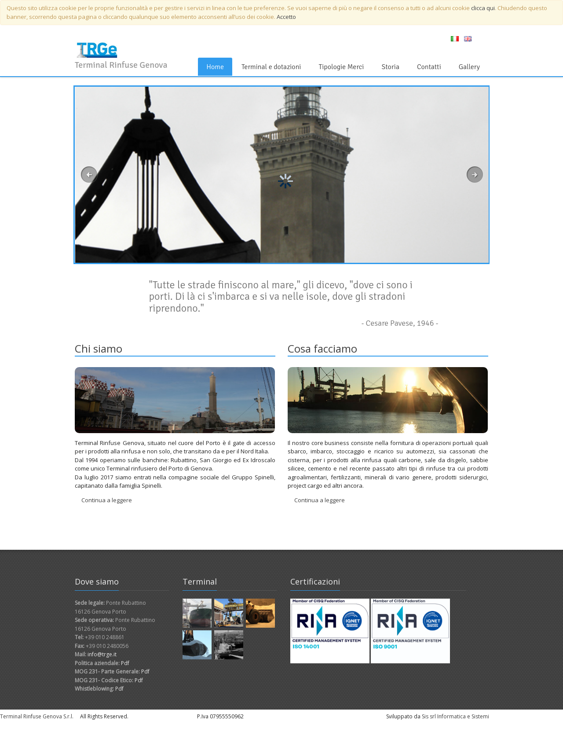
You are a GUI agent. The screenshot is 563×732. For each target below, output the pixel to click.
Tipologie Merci (341, 67)
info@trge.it (102, 654)
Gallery (469, 67)
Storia (390, 67)
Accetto (286, 17)
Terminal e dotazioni (271, 67)
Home (215, 67)
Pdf (125, 663)
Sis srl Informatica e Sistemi (455, 716)
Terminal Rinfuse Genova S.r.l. (36, 716)
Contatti (429, 67)
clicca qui (483, 8)
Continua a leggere (106, 500)
